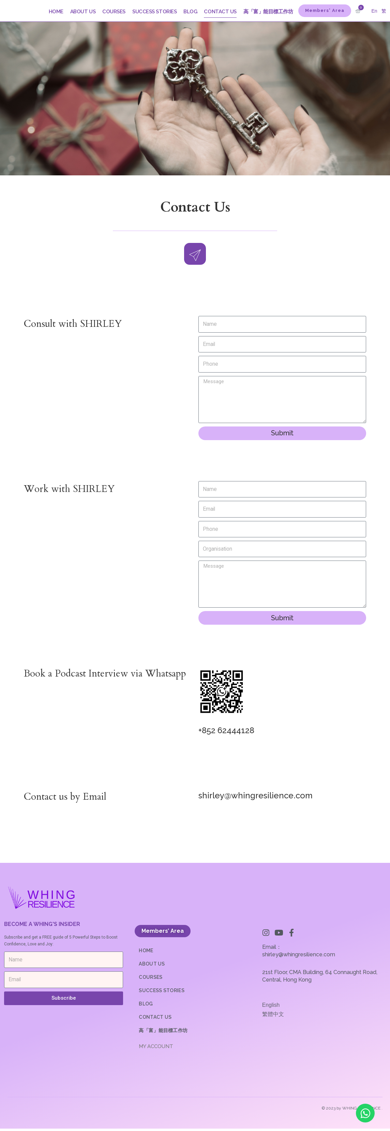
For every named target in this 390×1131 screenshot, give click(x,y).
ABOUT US (82, 12)
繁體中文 (273, 1016)
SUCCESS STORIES (154, 12)
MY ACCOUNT (156, 1049)
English (271, 1007)
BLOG (190, 12)
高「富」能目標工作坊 (268, 12)
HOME (56, 12)
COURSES (113, 12)
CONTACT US (220, 12)
